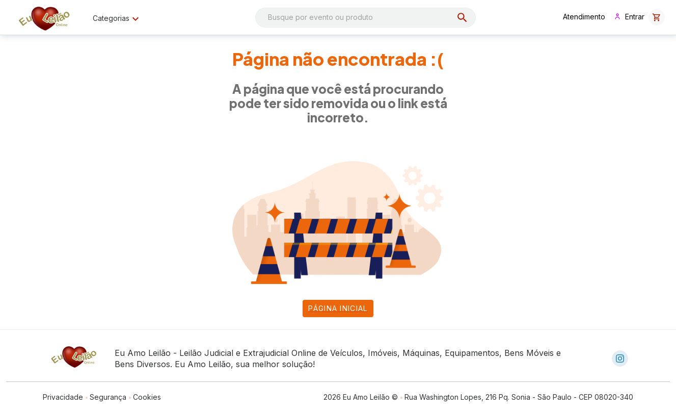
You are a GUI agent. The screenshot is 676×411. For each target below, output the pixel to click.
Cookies (147, 397)
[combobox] (365, 18)
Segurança (108, 397)
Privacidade (63, 397)
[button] (656, 17)
